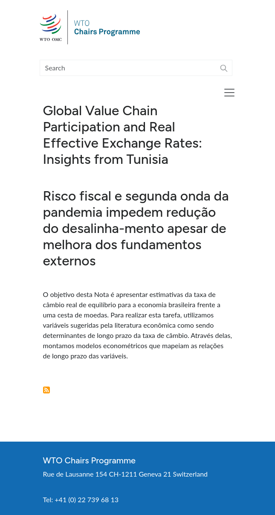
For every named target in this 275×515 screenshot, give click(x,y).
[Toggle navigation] (229, 92)
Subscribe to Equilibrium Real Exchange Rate (46, 390)
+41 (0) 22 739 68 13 (87, 499)
